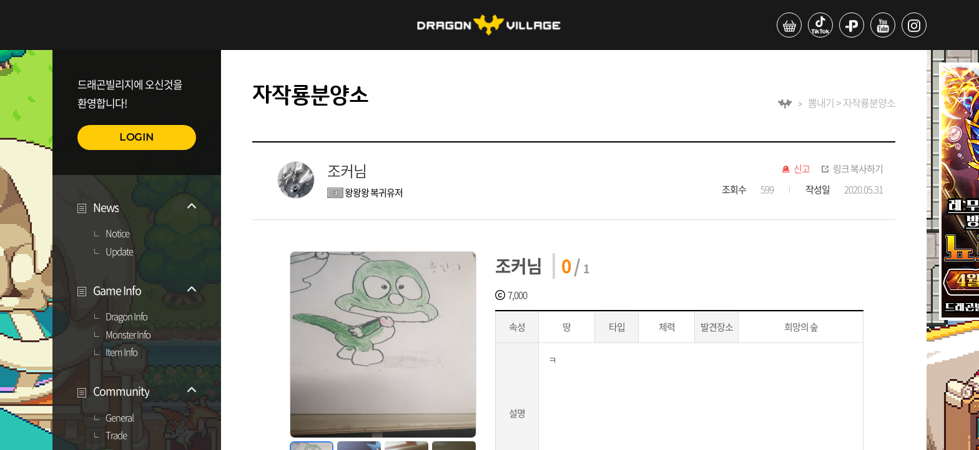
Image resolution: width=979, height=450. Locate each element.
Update (119, 252)
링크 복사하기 (858, 169)
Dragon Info (126, 317)
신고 (802, 169)
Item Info (121, 352)
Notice (117, 234)
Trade (116, 435)
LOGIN (136, 137)
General (120, 418)
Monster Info (128, 335)
